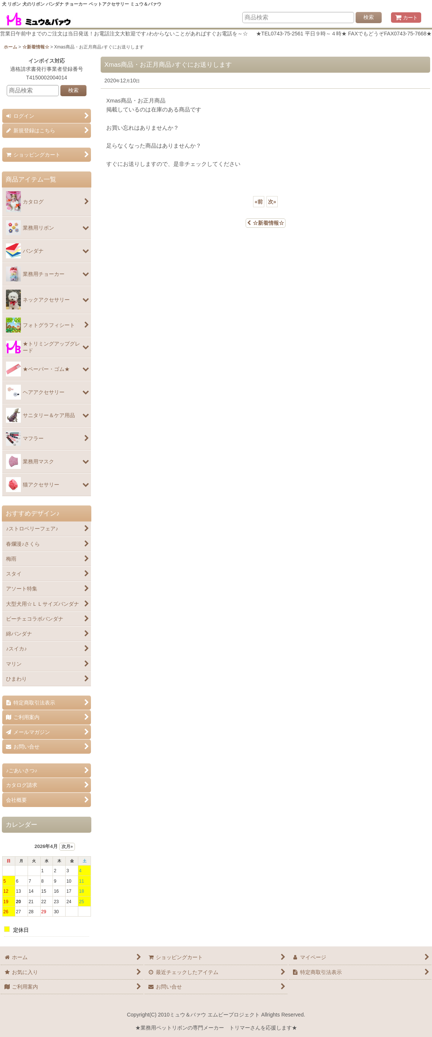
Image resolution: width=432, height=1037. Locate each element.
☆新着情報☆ (265, 223)
